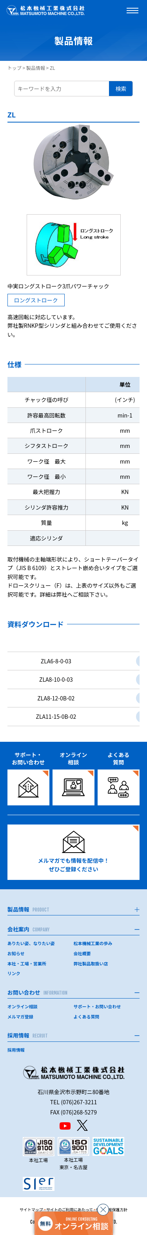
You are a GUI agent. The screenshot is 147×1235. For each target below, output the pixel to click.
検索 (120, 88)
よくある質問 (87, 1016)
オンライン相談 (22, 1006)
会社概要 (82, 953)
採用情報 (16, 1050)
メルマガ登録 (20, 1016)
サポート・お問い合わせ (97, 1006)
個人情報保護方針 (111, 1209)
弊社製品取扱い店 (91, 963)
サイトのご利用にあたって (69, 1209)
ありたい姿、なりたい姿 (31, 943)
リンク (13, 973)
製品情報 (35, 67)
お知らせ (16, 953)
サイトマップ (31, 1209)
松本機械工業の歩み (93, 943)
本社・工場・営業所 (26, 963)
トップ (14, 67)
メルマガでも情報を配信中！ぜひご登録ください (73, 852)
